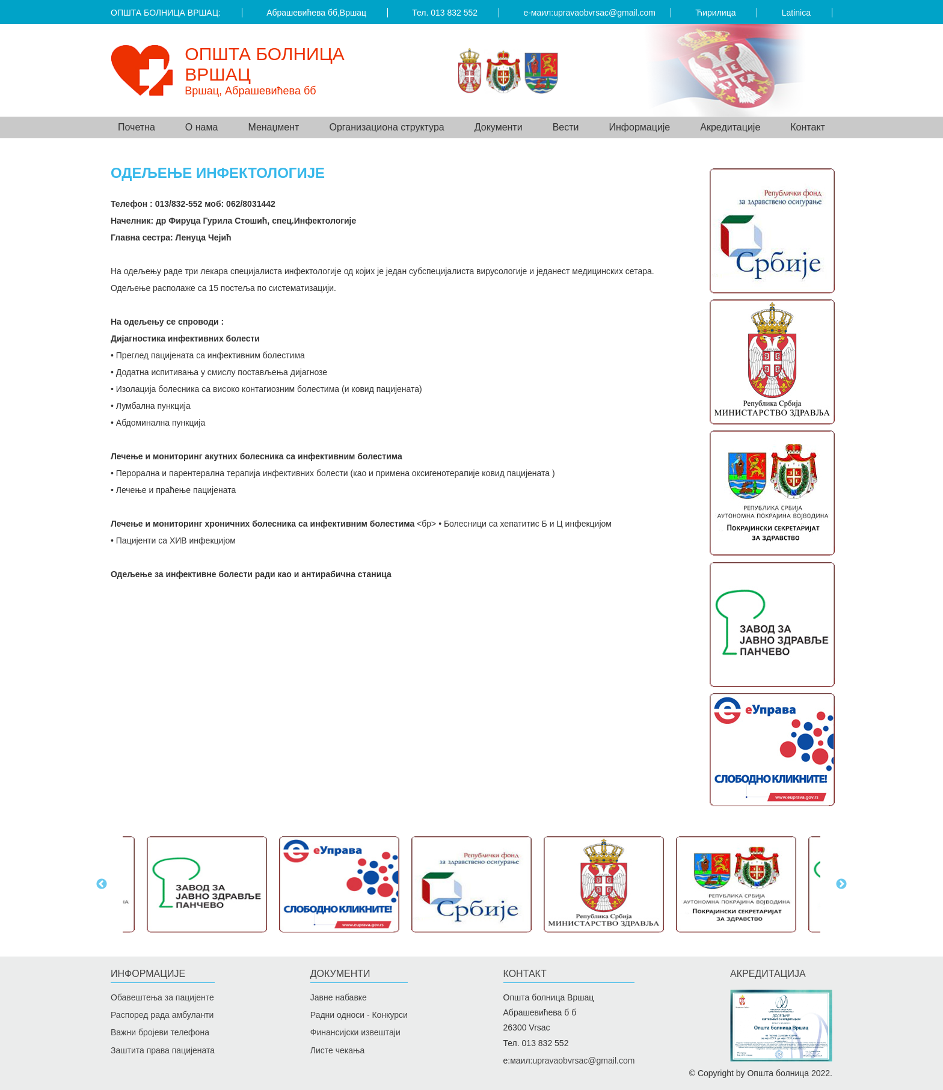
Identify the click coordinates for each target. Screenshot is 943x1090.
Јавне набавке (338, 997)
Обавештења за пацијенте (162, 997)
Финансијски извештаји (355, 1032)
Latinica (796, 12)
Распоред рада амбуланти (162, 1015)
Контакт (807, 127)
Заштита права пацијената (163, 1050)
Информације (148, 974)
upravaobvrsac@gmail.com (604, 12)
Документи (340, 974)
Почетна (136, 127)
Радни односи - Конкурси (359, 1015)
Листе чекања (337, 1050)
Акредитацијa (768, 974)
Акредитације (730, 127)
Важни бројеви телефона (160, 1032)
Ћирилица (715, 12)
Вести (566, 127)
